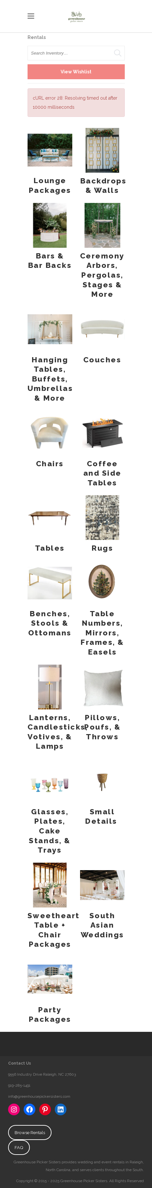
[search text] (76, 53)
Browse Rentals (30, 1132)
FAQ (19, 1147)
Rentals (37, 37)
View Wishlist (76, 71)
